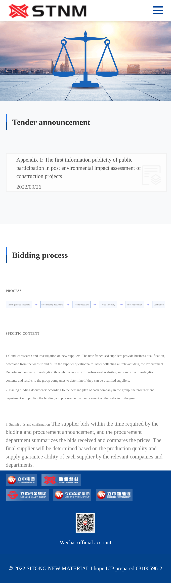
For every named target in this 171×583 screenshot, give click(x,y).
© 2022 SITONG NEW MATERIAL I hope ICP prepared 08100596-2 (85, 568)
